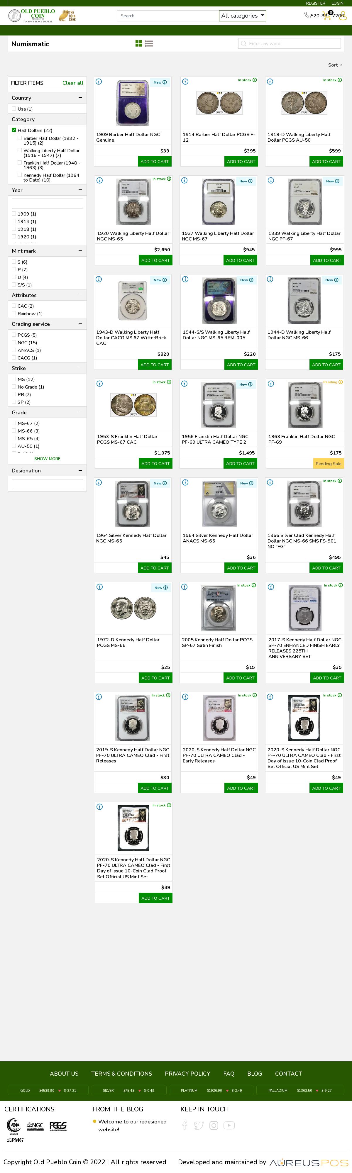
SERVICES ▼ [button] (248, 37)
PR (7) (24, 402)
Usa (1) (25, 117)
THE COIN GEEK (197, 37)
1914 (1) (27, 229)
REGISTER (306, 5)
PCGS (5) (27, 343)
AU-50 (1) (29, 454)
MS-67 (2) (29, 431)
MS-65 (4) (29, 446)
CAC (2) (26, 314)
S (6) (23, 270)
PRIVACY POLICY (187, 1077)
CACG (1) (27, 366)
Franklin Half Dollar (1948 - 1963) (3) (51, 173)
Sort (330, 72)
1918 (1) (27, 237)
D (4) (23, 285)
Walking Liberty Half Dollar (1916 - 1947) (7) (51, 160)
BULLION (26, 37)
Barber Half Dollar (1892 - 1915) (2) (51, 148)
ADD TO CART (151, 185)
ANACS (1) (29, 358)
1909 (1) (27, 222)
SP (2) (24, 410)
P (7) (23, 277)
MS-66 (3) (29, 439)
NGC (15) (27, 350)
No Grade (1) (31, 394)
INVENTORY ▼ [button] (71, 37)
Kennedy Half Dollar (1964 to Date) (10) (51, 185)
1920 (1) (27, 245)
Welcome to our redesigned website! (127, 1125)
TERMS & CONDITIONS (121, 1077)
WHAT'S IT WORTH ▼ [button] (133, 37)
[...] (175, 20)
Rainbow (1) (30, 321)
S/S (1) (25, 293)
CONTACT (324, 37)
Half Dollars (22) (35, 138)
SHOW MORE (47, 466)
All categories (248, 20)
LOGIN (332, 5)
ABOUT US (64, 1077)
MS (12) (26, 387)
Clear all (73, 91)
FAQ (228, 1077)
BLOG (254, 1077)
